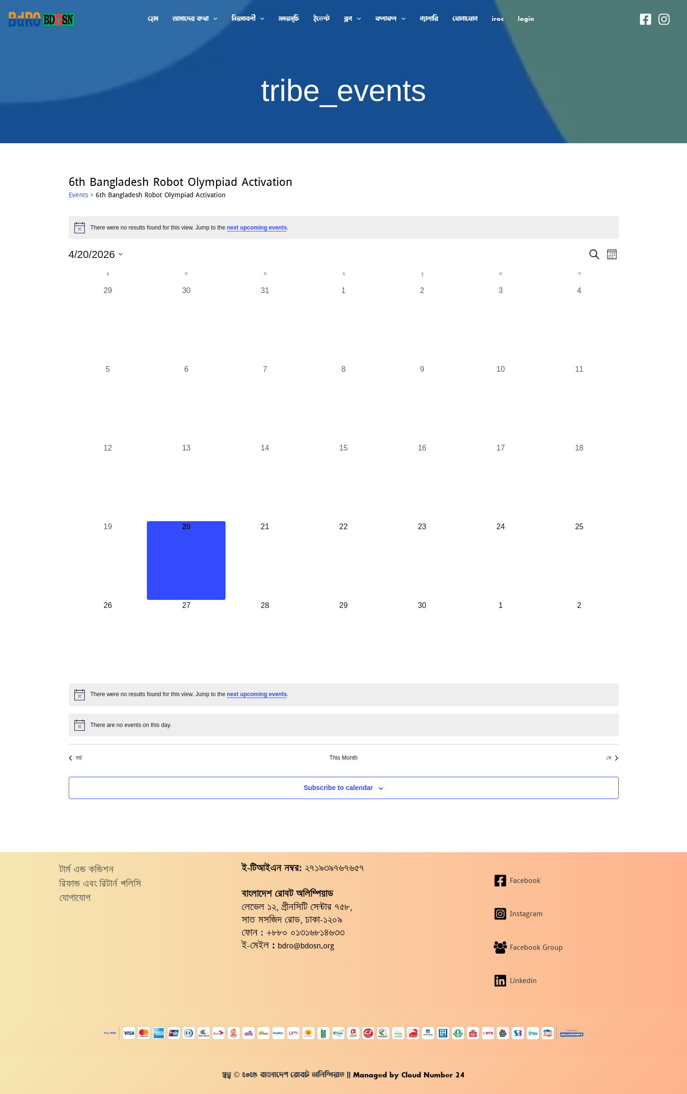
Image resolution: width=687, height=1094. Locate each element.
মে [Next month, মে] (612, 757)
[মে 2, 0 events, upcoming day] (579, 639)
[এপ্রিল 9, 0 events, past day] (422, 403)
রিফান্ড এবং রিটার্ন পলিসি (100, 884)
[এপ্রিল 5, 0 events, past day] (108, 403)
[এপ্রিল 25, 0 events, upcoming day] (579, 560)
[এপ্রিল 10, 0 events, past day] (500, 403)
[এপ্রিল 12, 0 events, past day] (108, 481)
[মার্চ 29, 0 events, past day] (108, 324)
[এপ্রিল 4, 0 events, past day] (579, 324)
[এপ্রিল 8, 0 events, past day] (343, 403)
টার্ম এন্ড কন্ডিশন (86, 869)
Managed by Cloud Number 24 (408, 1074)
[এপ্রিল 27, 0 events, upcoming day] (186, 639)
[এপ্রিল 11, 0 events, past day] (579, 403)
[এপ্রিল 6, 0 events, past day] (186, 403)
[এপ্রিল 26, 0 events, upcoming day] (108, 639)
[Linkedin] (557, 980)
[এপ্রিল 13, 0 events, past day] (186, 481)
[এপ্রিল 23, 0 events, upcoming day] (422, 560)
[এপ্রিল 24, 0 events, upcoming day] (500, 560)
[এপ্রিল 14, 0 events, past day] (265, 481)
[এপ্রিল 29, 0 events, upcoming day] (343, 639)
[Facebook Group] (557, 947)
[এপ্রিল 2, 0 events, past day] (422, 324)
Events (78, 195)
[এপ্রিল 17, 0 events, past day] (500, 481)
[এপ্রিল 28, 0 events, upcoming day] (265, 639)
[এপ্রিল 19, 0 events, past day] (108, 560)
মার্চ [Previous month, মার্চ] (75, 757)
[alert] (344, 227)
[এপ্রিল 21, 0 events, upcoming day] (265, 560)
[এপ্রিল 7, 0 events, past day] (265, 403)
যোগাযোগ (74, 898)
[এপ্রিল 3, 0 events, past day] (500, 324)
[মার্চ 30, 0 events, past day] (186, 324)
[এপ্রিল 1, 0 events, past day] (343, 324)
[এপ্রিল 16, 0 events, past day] (422, 481)
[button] (212, 19)
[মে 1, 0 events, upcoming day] (500, 639)
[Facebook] (645, 19)
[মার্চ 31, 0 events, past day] (265, 324)
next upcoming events (257, 227)
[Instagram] (664, 19)
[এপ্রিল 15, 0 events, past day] (343, 481)
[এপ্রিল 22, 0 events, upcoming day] (343, 560)
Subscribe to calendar (338, 787)
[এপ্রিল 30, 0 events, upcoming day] (422, 639)
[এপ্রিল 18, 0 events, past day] (579, 481)
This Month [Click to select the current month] (343, 757)
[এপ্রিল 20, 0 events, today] (186, 560)
